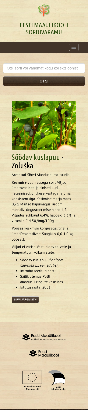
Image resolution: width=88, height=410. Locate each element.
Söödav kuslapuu (36, 157)
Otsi (43, 81)
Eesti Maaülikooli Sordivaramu (44, 28)
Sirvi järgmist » (25, 299)
